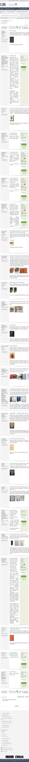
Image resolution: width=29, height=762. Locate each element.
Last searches (4, 697)
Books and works (8, 9)
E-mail (27, 18)
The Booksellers (15, 9)
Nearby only (3, 23)
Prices (3, 732)
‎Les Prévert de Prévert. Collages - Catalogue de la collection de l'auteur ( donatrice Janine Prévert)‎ (14, 514)
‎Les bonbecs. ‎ (13, 671)
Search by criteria (12, 5)
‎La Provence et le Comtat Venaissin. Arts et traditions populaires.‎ (14, 180)
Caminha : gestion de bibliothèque (4, 730)
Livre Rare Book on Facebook (7, 749)
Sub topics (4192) (4, 17)
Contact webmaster (5, 742)
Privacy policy (4, 745)
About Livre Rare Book (6, 738)
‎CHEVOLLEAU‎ (13, 55)
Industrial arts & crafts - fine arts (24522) (9, 15)
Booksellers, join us (5, 725)
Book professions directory (23, 9)
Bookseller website (5, 727)
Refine (27, 25)
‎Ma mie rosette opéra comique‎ (17, 438)
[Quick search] (12, 4)
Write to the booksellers (14, 0)
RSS (22, 18)
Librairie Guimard (22, 57)
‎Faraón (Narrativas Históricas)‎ (17, 282)
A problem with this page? (6, 743)
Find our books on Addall (6, 722)
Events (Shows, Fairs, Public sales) (6, 719)
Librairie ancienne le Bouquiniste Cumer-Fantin (23, 154)
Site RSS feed (4, 751)
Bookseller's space (24, 0)
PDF (19, 18)
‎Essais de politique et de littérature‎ (18, 534)
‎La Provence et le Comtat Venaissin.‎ (14, 153)
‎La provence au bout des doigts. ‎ (14, 133)
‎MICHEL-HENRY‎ (13, 345)
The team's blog (4, 740)
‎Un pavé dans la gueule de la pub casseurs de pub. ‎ (14, 654)
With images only (4, 22)
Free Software (4, 736)
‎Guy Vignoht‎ (13, 325)
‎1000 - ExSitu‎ (13, 31)
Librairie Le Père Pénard (23, 511)
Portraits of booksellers (6, 716)
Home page (2, 9)
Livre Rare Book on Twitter (6, 747)
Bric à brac (4, 734)
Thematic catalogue (10, 11)
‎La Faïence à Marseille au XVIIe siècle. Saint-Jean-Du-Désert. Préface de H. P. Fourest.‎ (14, 206)
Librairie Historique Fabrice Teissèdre (22, 560)
